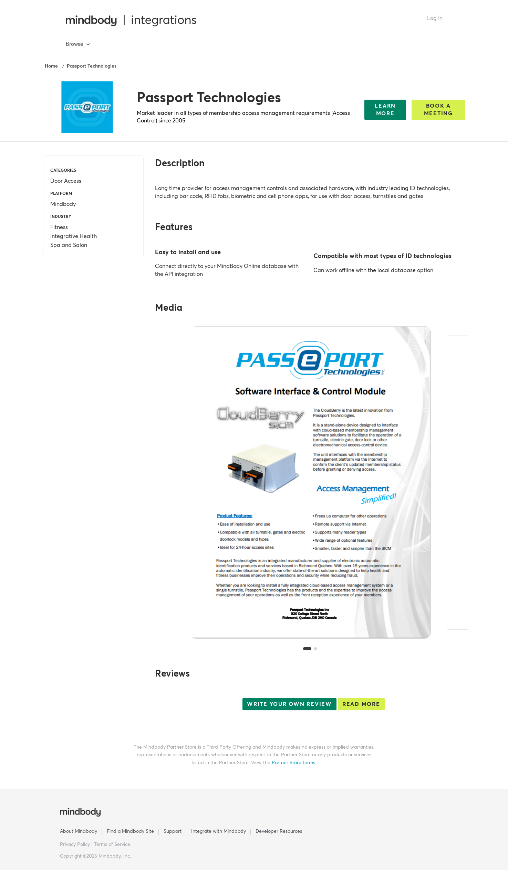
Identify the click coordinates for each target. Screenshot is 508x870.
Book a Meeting (438, 109)
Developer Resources (279, 831)
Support (173, 831)
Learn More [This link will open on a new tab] (385, 109)
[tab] (307, 648)
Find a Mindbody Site (130, 831)
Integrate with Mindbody (218, 831)
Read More (361, 704)
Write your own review (289, 704)
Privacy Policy (75, 844)
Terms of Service (112, 844)
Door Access (65, 181)
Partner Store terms (293, 762)
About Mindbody (78, 831)
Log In (435, 18)
